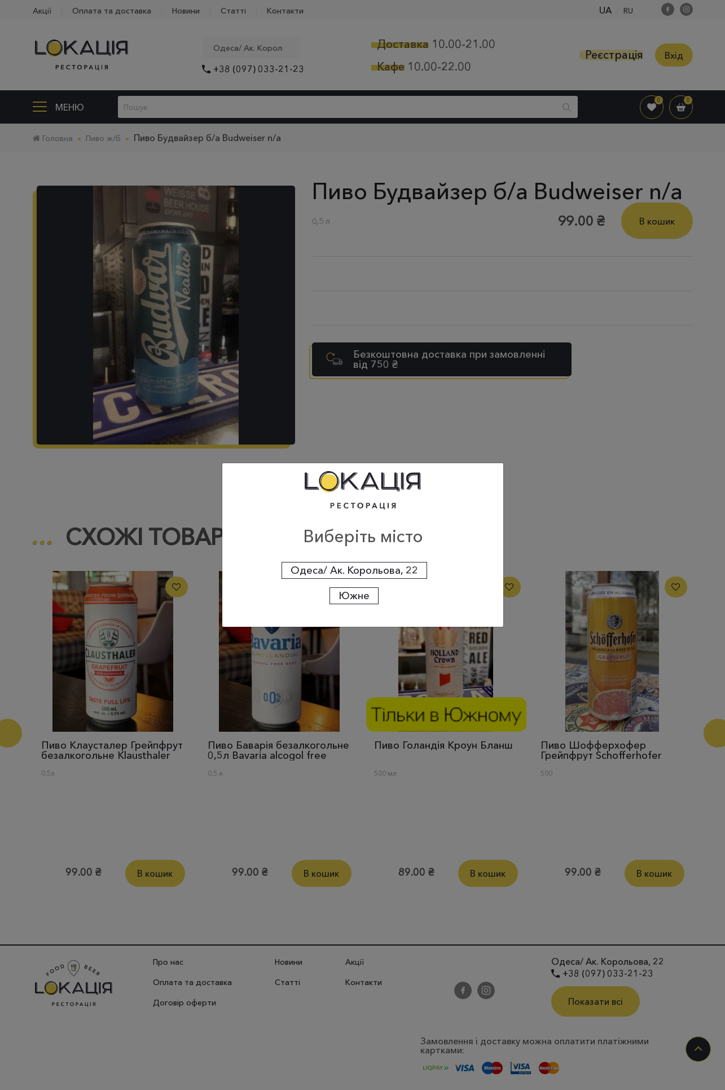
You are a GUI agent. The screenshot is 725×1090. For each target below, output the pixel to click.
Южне (354, 596)
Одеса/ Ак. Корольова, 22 (354, 570)
